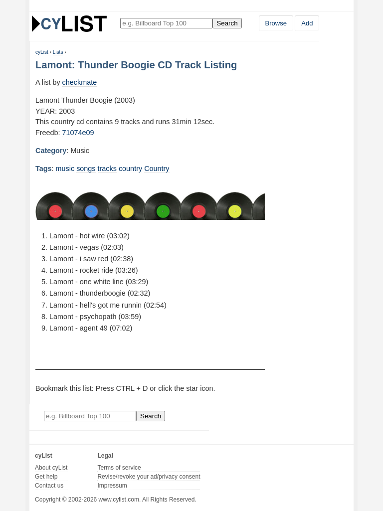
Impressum (112, 485)
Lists (58, 52)
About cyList (51, 467)
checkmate (79, 82)
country (130, 168)
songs (85, 168)
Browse (276, 23)
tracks (107, 168)
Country (156, 168)
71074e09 (78, 133)
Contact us (49, 485)
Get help (46, 476)
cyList (41, 52)
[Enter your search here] (166, 23)
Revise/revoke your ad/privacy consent (148, 476)
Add (307, 23)
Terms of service (119, 467)
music (65, 168)
